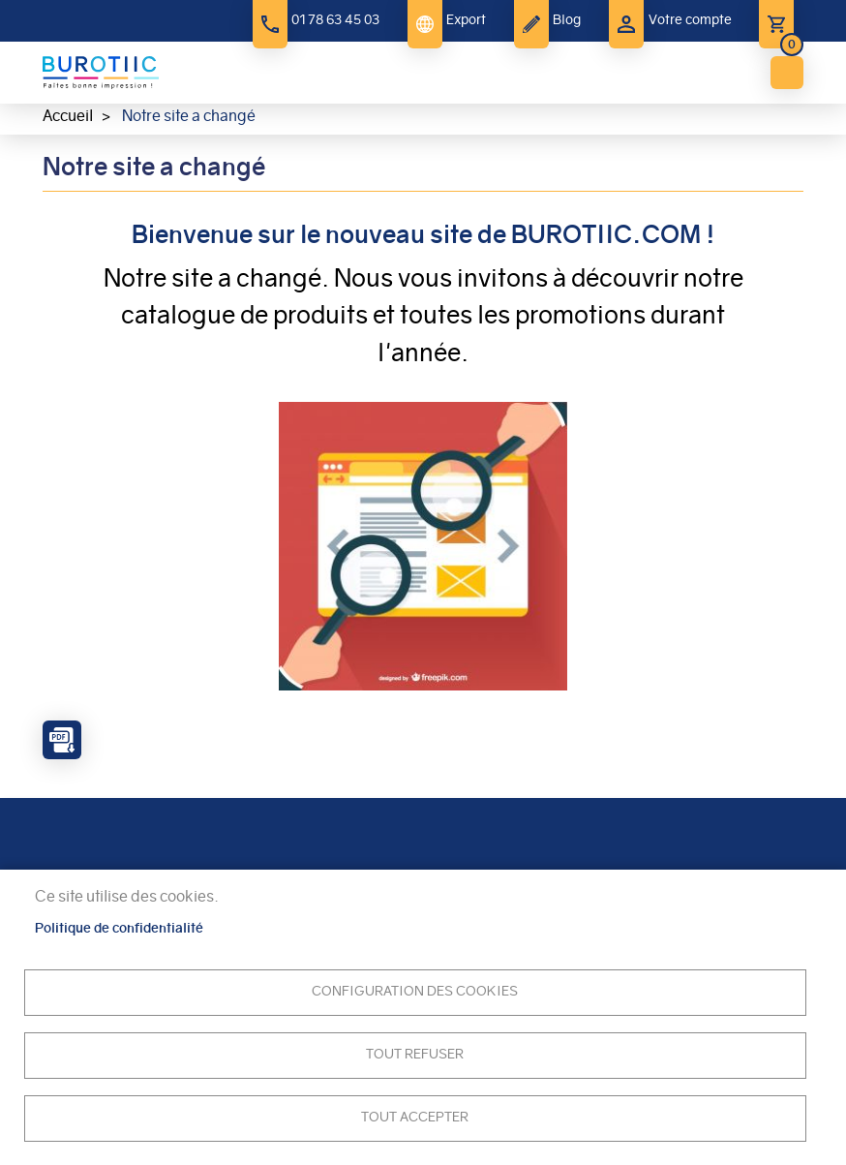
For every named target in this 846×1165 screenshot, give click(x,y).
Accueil (68, 116)
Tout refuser (415, 1054)
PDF (62, 739)
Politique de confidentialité (119, 927)
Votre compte (690, 19)
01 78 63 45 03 (335, 19)
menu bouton (786, 72)
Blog (567, 19)
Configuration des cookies (415, 991)
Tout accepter (414, 1117)
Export (466, 19)
